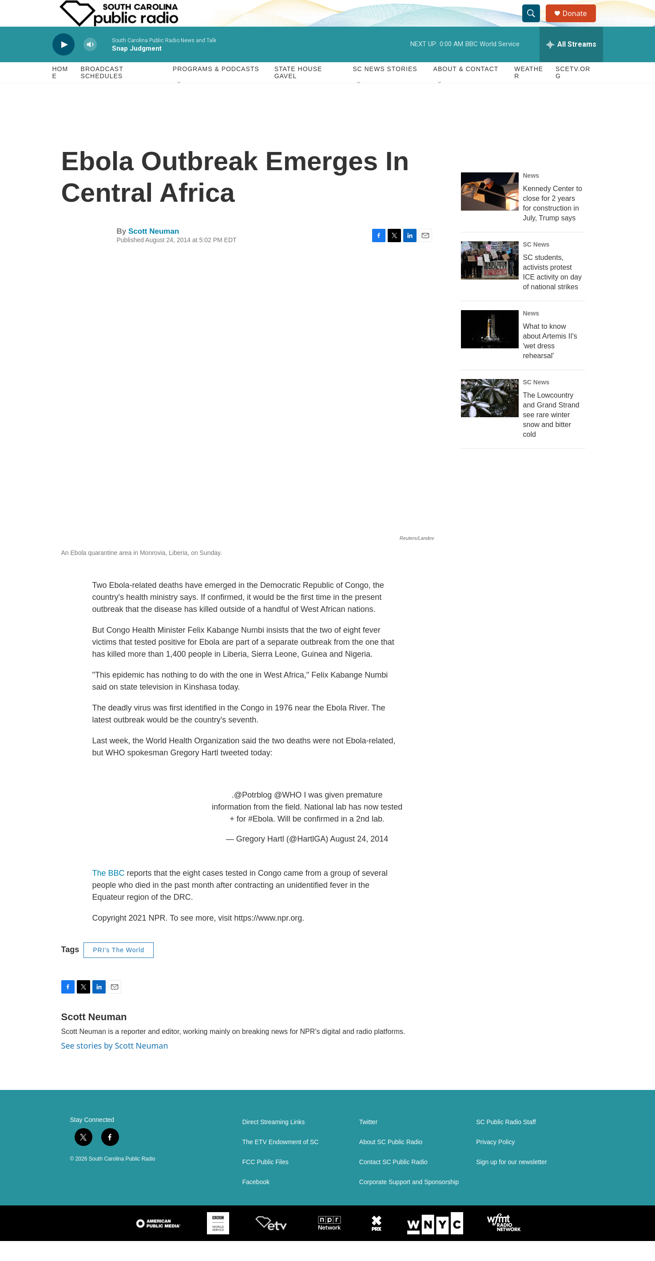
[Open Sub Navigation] (179, 103)
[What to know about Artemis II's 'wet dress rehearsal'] (490, 349)
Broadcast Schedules (102, 92)
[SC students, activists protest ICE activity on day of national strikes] (490, 280)
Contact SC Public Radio (393, 1182)
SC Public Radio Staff (506, 1142)
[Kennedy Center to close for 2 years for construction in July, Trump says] (490, 211)
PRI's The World (118, 970)
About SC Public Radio (390, 1162)
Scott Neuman (153, 251)
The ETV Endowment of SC (280, 1162)
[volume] (90, 65)
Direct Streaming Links (273, 1142)
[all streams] (571, 64)
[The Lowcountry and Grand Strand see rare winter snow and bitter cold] (490, 418)
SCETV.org (573, 92)
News (531, 195)
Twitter (368, 1142)
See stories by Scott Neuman (114, 1065)
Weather (528, 92)
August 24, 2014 (359, 858)
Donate (580, 23)
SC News (536, 264)
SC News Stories (385, 88)
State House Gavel (298, 92)
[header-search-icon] (535, 23)
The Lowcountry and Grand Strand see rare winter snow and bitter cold (551, 434)
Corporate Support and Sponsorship (409, 1202)
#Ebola (260, 838)
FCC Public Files (265, 1182)
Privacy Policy (495, 1162)
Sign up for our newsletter (511, 1182)
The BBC (108, 893)
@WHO (288, 814)
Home (60, 92)
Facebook (256, 1202)
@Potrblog (253, 814)
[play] (63, 65)
